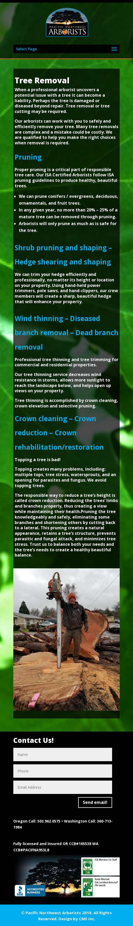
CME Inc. (87, 918)
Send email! (95, 802)
